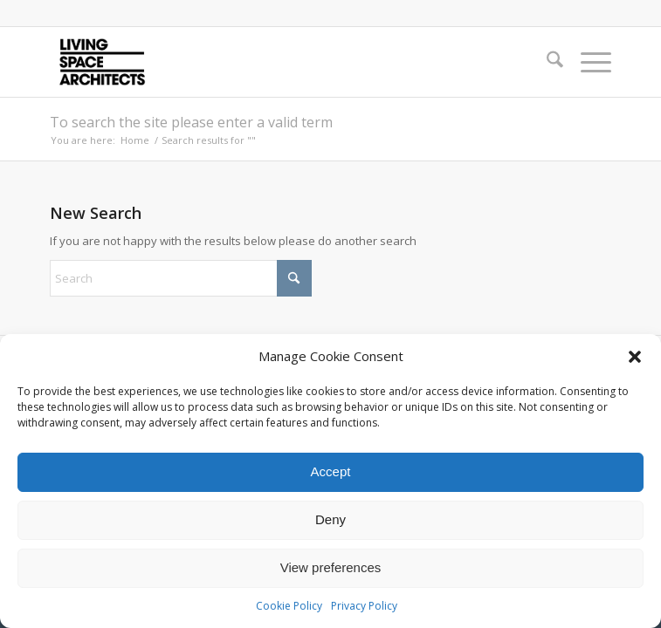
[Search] (546, 62)
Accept (331, 471)
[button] (635, 356)
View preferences (331, 567)
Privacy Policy (364, 605)
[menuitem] (546, 62)
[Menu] (587, 62)
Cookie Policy (289, 605)
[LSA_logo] (274, 62)
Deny (330, 519)
